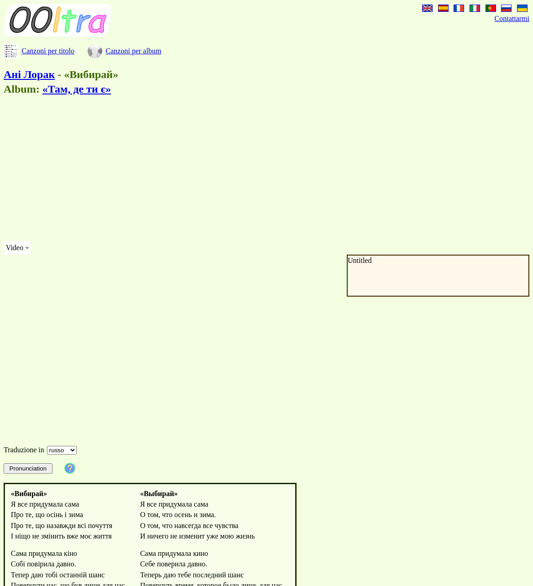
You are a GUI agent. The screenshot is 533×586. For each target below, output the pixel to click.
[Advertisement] (234, 170)
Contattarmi (512, 18)
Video (14, 247)
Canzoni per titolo (47, 51)
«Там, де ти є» (76, 89)
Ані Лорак (29, 74)
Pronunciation (28, 468)
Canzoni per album (134, 51)
